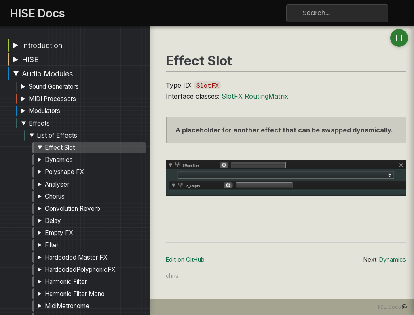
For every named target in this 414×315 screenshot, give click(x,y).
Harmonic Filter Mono (75, 294)
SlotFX (232, 96)
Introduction (42, 45)
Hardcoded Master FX (76, 257)
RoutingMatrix (266, 96)
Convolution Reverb (72, 208)
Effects (39, 123)
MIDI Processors (52, 99)
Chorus (55, 196)
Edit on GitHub (185, 259)
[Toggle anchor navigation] (399, 38)
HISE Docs (388, 307)
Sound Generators (54, 86)
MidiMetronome (67, 306)
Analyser (57, 184)
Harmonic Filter (66, 282)
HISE (30, 59)
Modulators (44, 111)
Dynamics (59, 160)
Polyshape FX (64, 172)
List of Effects (57, 135)
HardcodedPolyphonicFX (80, 269)
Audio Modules (47, 73)
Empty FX (59, 233)
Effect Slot (60, 147)
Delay (53, 221)
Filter (52, 245)
